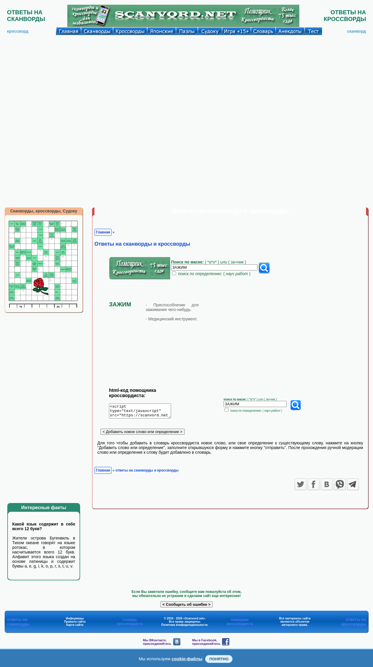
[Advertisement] (186, 79)
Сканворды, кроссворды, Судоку (43, 211)
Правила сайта (75, 621)
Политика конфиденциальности (184, 624)
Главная (103, 232)
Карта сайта (74, 624)
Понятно (218, 659)
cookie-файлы (187, 658)
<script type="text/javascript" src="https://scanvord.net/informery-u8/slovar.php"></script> (143, 412)
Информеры (75, 618)
